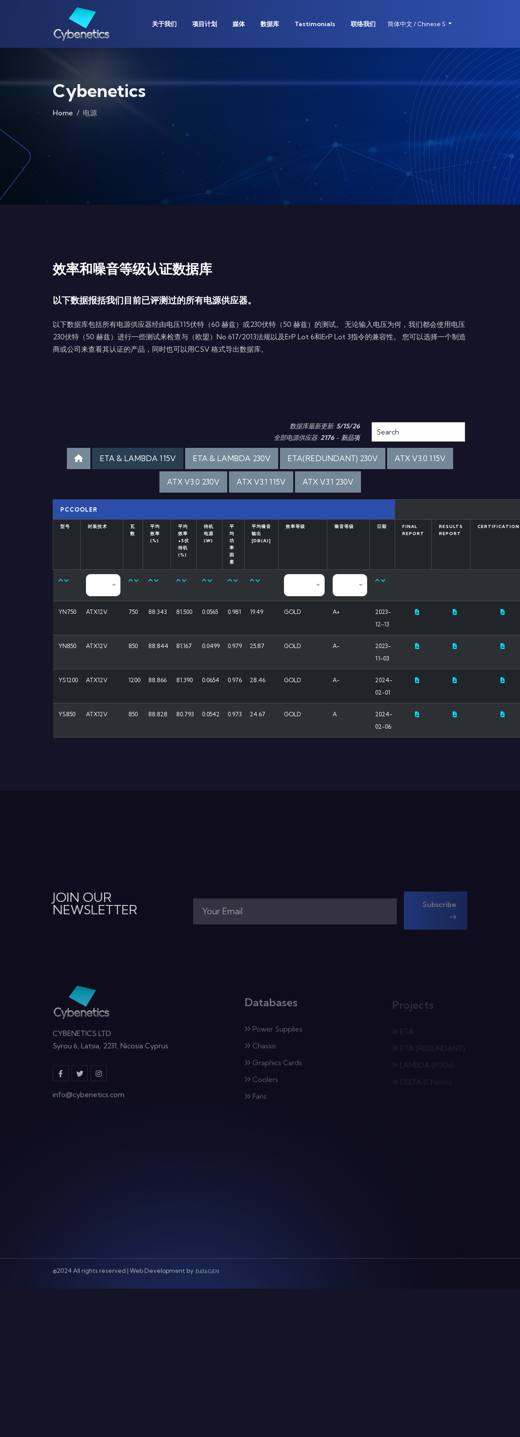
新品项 (350, 438)
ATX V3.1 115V (261, 481)
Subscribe (439, 914)
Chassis (260, 1049)
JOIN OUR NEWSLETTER (95, 903)
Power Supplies (273, 1032)
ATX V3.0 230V (193, 481)
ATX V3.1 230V (328, 481)
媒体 (239, 24)
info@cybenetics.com (88, 1098)
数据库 (269, 24)
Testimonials (315, 24)
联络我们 (363, 24)
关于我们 (164, 24)
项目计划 (204, 24)
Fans (255, 1099)
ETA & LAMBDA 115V (138, 458)
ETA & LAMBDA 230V (232, 458)
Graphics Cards (273, 1066)
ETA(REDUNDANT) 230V (332, 458)
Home (63, 114)
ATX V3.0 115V (420, 458)
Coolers (261, 1083)
